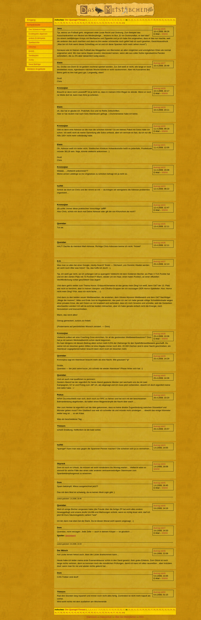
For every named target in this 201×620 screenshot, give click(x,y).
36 (56, 23)
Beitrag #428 (160, 88)
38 (61, 23)
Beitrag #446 (160, 506)
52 (100, 23)
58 (117, 23)
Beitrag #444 (160, 464)
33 (168, 20)
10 (104, 20)
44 (78, 23)
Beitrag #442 (160, 426)
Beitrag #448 (160, 551)
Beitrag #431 (160, 145)
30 (160, 20)
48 (89, 23)
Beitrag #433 (160, 186)
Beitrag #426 (160, 29)
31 (163, 20)
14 (115, 20)
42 (72, 23)
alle (123, 23)
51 (97, 23)
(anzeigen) (70, 535)
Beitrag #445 (160, 483)
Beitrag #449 (160, 573)
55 (109, 23)
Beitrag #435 (160, 224)
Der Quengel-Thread (75, 20)
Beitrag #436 (160, 243)
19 (129, 20)
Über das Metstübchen (125, 617)
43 (75, 23)
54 (106, 23)
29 (157, 20)
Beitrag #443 (160, 445)
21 (135, 20)
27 (151, 20)
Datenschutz (106, 617)
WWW (165, 34)
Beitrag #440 (160, 375)
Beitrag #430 (160, 126)
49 (92, 23)
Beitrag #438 (160, 334)
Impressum (92, 617)
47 (86, 23)
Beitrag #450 (160, 592)
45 (81, 23)
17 (124, 20)
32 (165, 20)
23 (140, 20)
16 (121, 20)
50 (95, 23)
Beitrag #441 (160, 395)
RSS (141, 617)
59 (120, 23)
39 (64, 23)
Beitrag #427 (160, 63)
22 (138, 20)
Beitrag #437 (160, 261)
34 (171, 20)
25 (146, 20)
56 (111, 23)
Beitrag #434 (160, 205)
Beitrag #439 (160, 356)
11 (107, 20)
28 (154, 20)
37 (58, 23)
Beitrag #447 (160, 528)
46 (83, 23)
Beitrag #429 (160, 107)
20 (132, 20)
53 (103, 23)
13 (112, 20)
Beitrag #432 (160, 167)
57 (114, 23)
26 (149, 20)
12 (110, 20)
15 (118, 20)
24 (143, 20)
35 (174, 20)
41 (70, 23)
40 (67, 23)
